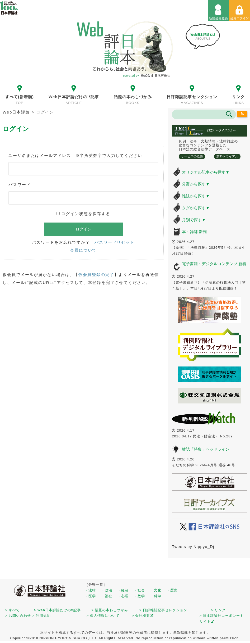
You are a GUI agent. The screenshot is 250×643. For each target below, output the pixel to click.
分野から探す (196, 184)
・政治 (106, 590)
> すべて (12, 610)
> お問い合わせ (18, 616)
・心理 (123, 596)
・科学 (155, 596)
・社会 (139, 590)
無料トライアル (227, 156)
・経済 (123, 590)
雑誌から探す (196, 196)
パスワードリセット (115, 242)
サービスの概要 (192, 156)
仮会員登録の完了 (96, 274)
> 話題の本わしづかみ (110, 610)
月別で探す (194, 220)
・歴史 (172, 590)
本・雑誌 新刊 (194, 231)
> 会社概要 (143, 616)
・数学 (139, 596)
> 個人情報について (103, 616)
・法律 (90, 590)
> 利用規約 (41, 616)
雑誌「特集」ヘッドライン (205, 449)
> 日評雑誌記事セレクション (163, 610)
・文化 (155, 590)
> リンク (218, 610)
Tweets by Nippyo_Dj (193, 546)
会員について (83, 250)
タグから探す (196, 208)
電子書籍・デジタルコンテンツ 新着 (214, 263)
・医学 (90, 596)
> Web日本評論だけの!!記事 (57, 610)
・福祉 (106, 596)
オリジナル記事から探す (205, 172)
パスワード (19, 184)
